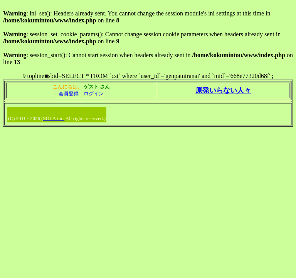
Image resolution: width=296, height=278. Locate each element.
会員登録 (69, 94)
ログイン (94, 94)
